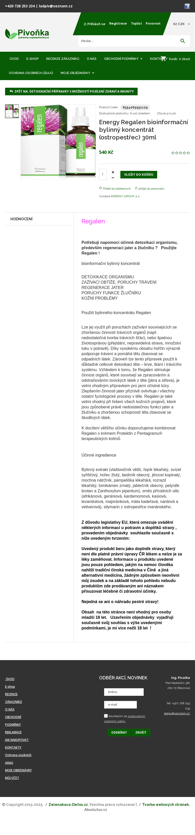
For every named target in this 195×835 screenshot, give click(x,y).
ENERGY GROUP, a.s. (125, 196)
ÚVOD (9, 679)
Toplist (136, 23)
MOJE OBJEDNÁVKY (18, 770)
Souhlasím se (124, 718)
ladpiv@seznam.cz (56, 6)
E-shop (10, 686)
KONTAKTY (13, 747)
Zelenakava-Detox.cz (68, 805)
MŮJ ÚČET (12, 778)
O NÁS (9, 709)
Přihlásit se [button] (94, 24)
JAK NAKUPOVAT (17, 740)
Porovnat (153, 23)
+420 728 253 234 (20, 6)
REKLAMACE (13, 732)
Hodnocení (21, 219)
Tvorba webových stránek (165, 805)
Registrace (118, 23)
